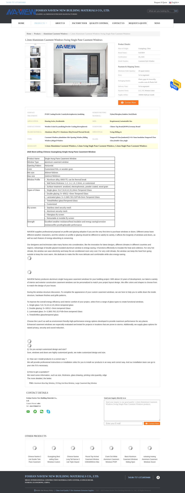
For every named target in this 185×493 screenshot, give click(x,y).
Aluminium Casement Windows (55, 34)
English (175, 2)
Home (21, 23)
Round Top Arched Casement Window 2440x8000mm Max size (92, 461)
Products (40, 23)
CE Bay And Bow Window (65, 383)
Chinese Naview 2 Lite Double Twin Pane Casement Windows (34, 461)
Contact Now (130, 102)
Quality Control (99, 23)
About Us (60, 23)
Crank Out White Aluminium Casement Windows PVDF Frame (111, 461)
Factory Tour (79, 23)
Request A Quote (160, 2)
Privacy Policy (48, 490)
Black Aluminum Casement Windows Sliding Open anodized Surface (130, 461)
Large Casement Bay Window (86, 383)
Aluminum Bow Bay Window (44, 383)
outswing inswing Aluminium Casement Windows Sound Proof (149, 461)
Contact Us (118, 23)
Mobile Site (38, 490)
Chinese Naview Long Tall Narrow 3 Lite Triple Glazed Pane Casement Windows (73, 462)
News (157, 23)
